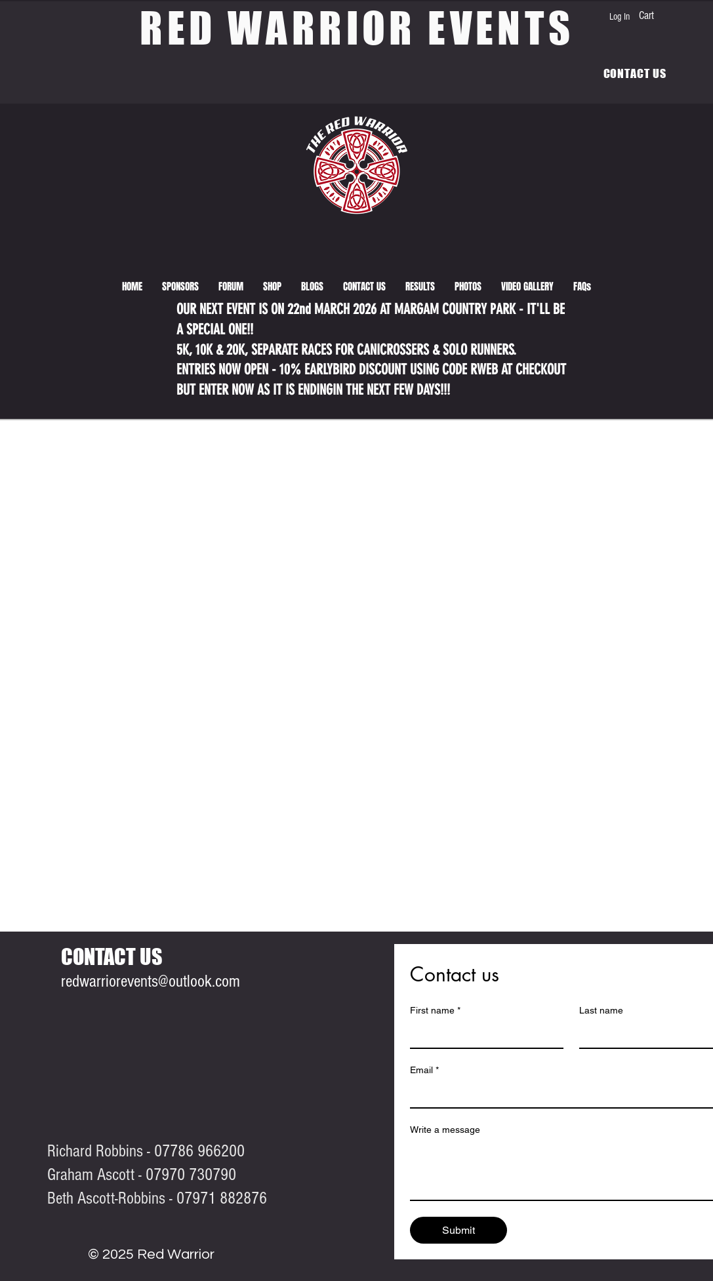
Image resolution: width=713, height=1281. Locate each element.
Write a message (445, 1129)
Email (424, 1070)
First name (435, 1010)
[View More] (10, 245)
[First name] (483, 1034)
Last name (601, 1010)
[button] (420, 286)
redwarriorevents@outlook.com (150, 981)
